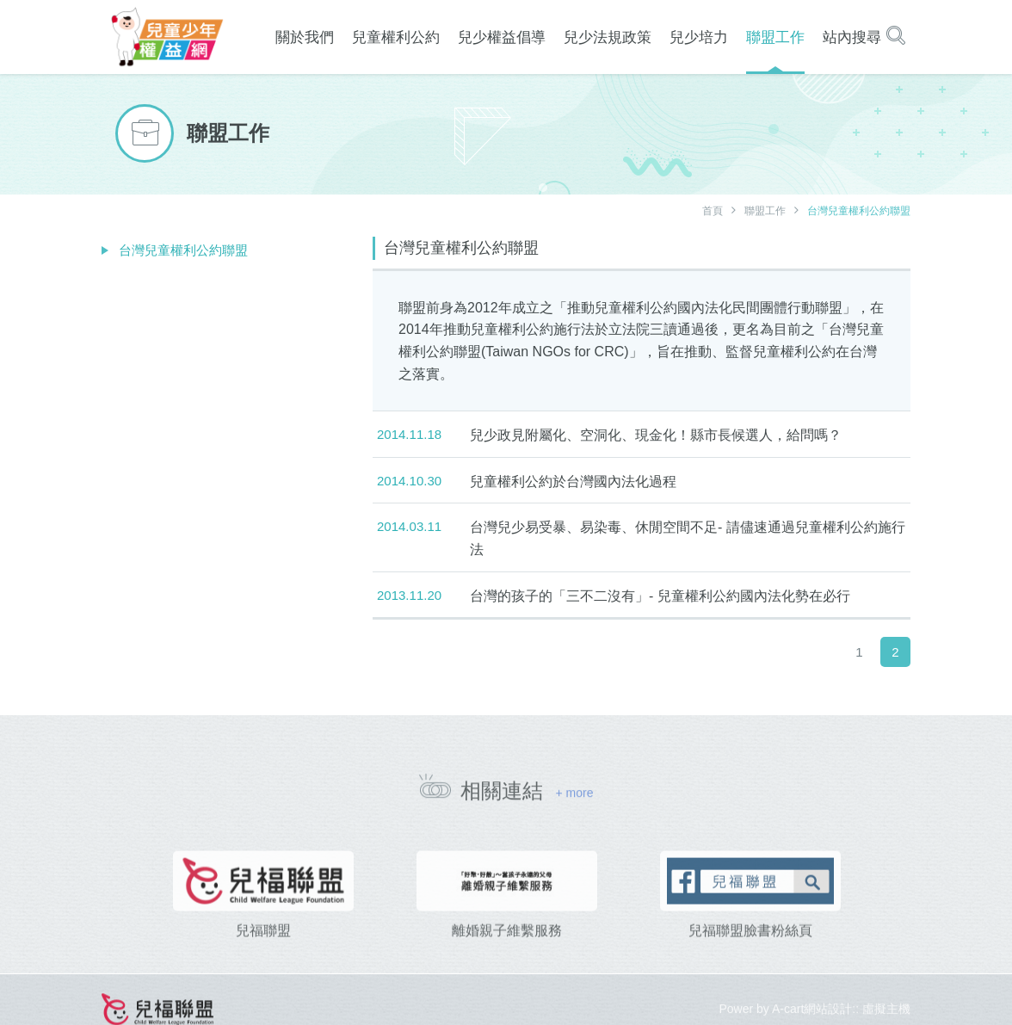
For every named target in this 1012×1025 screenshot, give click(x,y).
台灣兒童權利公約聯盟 (183, 250)
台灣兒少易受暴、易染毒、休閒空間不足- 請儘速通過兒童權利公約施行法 (687, 538)
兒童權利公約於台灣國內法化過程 (573, 481)
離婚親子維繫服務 (507, 954)
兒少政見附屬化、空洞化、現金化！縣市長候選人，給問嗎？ (656, 435)
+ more (574, 799)
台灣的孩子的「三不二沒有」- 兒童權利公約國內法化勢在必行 (660, 596)
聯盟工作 (765, 211)
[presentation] (107, 920)
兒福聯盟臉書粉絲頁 (750, 954)
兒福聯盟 (263, 954)
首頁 (712, 211)
